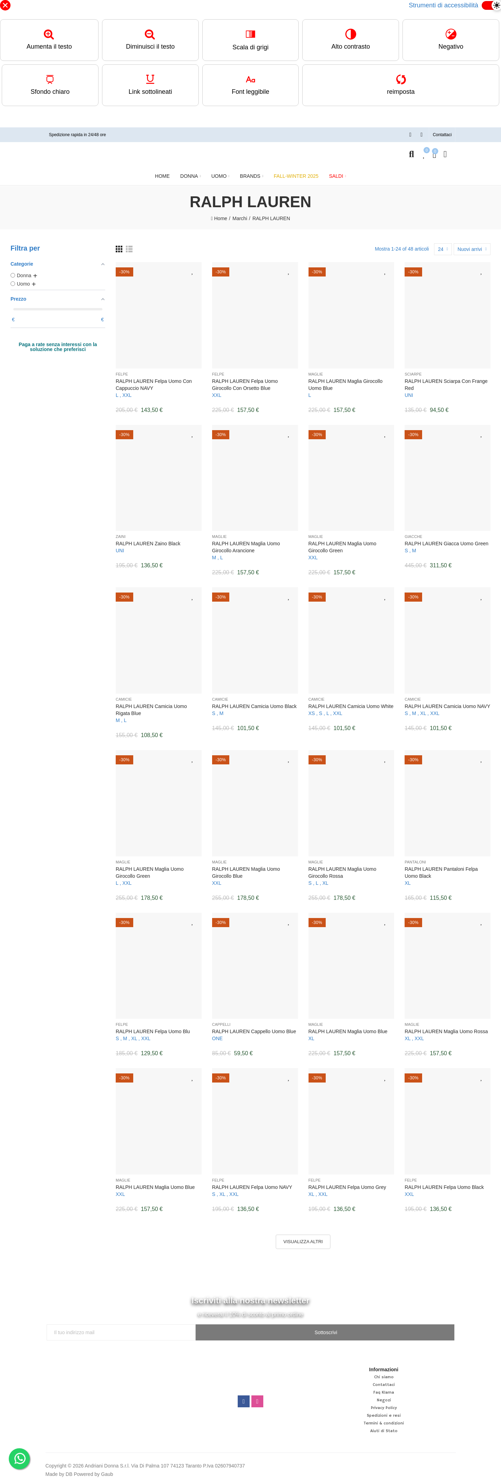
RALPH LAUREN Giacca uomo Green (446, 540)
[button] (442, 131)
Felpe (122, 371)
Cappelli (221, 1021)
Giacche (413, 533)
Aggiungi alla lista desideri (193, 267)
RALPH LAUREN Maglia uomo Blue (348, 1028)
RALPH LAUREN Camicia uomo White (351, 703)
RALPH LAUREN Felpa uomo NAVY (252, 1183)
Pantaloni (415, 858)
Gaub (107, 1470)
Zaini (121, 533)
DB (69, 1470)
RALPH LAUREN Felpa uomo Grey (347, 1183)
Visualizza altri (303, 1238)
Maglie (316, 371)
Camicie (124, 696)
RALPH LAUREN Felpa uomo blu (153, 1028)
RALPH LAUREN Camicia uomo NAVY (447, 703)
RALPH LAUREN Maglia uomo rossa (446, 1028)
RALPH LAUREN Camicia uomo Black (254, 703)
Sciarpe (413, 371)
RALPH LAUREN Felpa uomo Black (444, 1183)
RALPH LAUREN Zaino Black (148, 540)
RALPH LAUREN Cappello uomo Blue (254, 1028)
